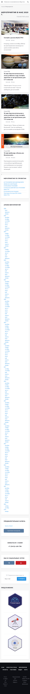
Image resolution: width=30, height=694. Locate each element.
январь (7, 214)
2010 (5, 504)
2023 (5, 247)
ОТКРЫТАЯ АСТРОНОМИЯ (10, 186)
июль (6, 224)
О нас (2, 667)
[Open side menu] (2, 2)
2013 (5, 443)
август (6, 223)
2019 (5, 322)
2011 (5, 486)
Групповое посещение (13, 530)
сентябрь (7, 221)
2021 (5, 280)
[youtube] (21, 563)
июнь (6, 242)
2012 (5, 465)
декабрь (7, 217)
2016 (5, 381)
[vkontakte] (9, 563)
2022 (5, 260)
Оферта (15, 682)
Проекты (5, 669)
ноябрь (7, 233)
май (6, 255)
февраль (7, 212)
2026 (5, 208)
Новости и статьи (11, 667)
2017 (5, 367)
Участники (13, 669)
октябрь (7, 219)
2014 (5, 424)
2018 (5, 344)
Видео (20, 669)
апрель (7, 244)
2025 (5, 215)
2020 (5, 299)
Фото (25, 669)
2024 (5, 231)
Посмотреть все (23, 16)
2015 (5, 401)
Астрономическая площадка (11, 191)
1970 (5, 509)
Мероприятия (23, 667)
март (6, 210)
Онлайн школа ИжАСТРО (13, 38)
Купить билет (9, 526)
